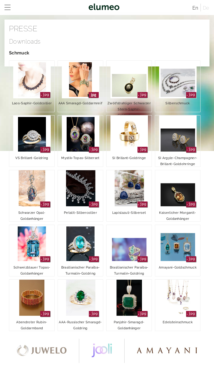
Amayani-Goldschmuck (178, 247)
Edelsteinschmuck (178, 302)
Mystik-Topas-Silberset (80, 137)
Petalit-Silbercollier (80, 192)
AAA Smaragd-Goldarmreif (80, 83)
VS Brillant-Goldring (32, 137)
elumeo (104, 8)
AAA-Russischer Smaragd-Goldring (80, 305)
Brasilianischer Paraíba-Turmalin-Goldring (80, 250)
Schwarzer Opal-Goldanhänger (32, 195)
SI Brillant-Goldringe (129, 137)
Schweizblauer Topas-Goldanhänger (32, 250)
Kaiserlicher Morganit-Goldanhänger (178, 195)
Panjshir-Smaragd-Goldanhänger (129, 305)
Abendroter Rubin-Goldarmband (32, 305)
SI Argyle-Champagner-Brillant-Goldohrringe (177, 140)
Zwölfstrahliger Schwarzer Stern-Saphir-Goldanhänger (129, 86)
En (195, 8)
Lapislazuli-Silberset (129, 192)
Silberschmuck (178, 83)
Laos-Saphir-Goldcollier (32, 83)
